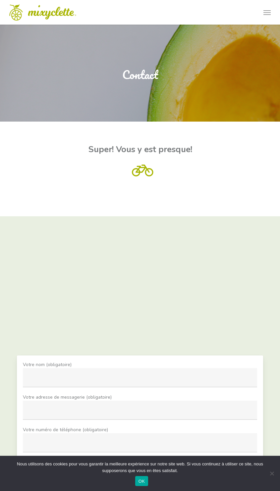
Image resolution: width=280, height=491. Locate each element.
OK (142, 481)
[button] (267, 12)
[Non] (271, 473)
